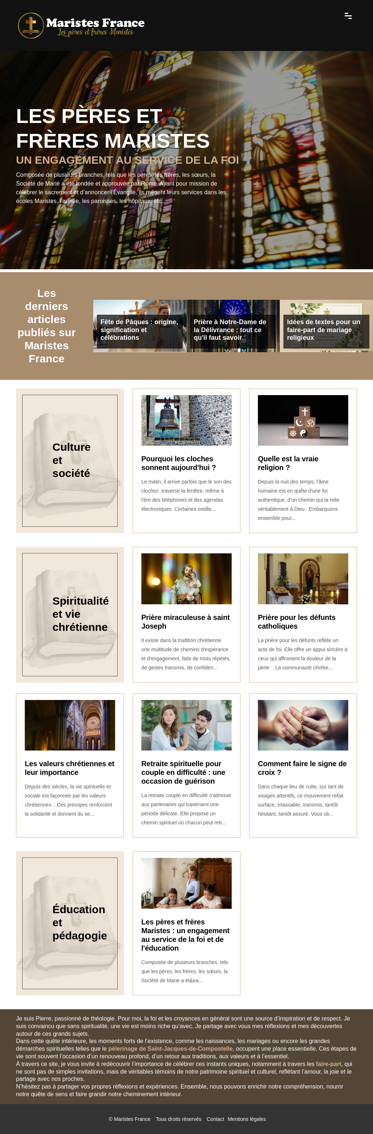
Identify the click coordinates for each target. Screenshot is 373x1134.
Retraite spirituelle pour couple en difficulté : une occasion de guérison (183, 772)
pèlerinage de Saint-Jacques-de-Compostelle (170, 1049)
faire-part (328, 1064)
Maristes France (132, 1119)
